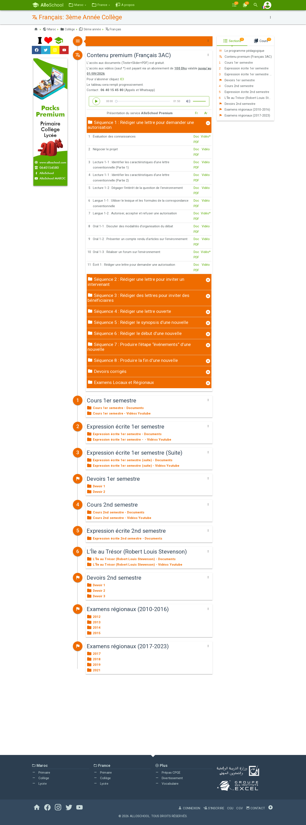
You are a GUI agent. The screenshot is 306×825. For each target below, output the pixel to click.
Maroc (49, 29)
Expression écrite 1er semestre (244, 68)
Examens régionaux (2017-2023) (244, 115)
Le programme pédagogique (241, 51)
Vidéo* (206, 136)
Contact (255, 808)
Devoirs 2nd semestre (237, 104)
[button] (77, 5)
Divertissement (169, 778)
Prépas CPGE (167, 772)
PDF (196, 142)
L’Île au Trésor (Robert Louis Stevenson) (246, 98)
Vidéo (206, 149)
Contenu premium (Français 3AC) (245, 57)
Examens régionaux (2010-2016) (244, 109)
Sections (233, 40)
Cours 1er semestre (236, 63)
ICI (122, 79)
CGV (239, 808)
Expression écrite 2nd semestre (244, 92)
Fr (196, 113)
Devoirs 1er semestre (237, 80)
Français (113, 29)
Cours (262, 40)
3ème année (90, 29)
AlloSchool (140, 816)
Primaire (41, 772)
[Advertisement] (153, 716)
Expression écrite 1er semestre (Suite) (246, 74)
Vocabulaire (166, 784)
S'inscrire (213, 808)
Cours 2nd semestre (236, 86)
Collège (67, 29)
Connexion (189, 808)
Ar (205, 113)
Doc (196, 136)
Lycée (39, 784)
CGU (230, 808)
